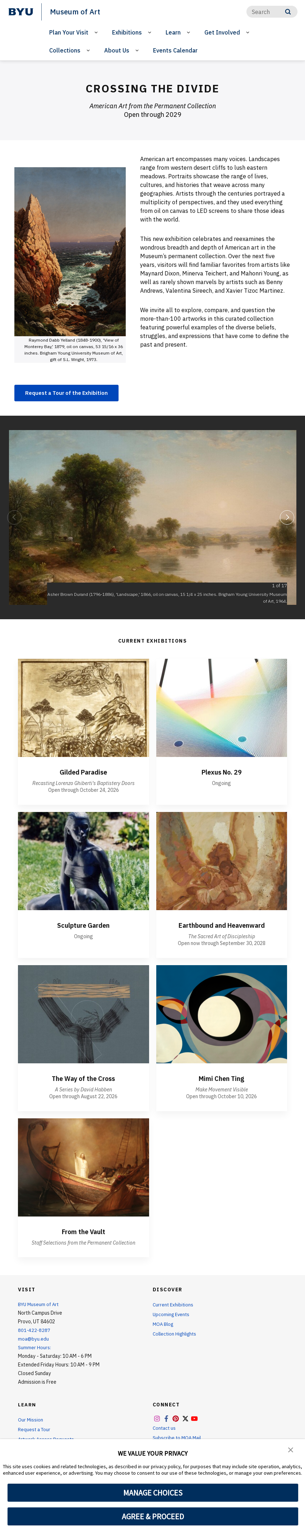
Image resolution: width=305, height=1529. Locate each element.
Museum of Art (76, 11)
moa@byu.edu (34, 1340)
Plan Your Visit (68, 32)
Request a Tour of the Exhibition (70, 393)
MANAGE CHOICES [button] (152, 1493)
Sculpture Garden (83, 926)
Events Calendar (175, 50)
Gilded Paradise (83, 773)
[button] (290, 1449)
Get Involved (222, 32)
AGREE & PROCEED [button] (153, 1516)
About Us (116, 50)
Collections (64, 50)
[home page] (20, 11)
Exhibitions (127, 32)
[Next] (287, 518)
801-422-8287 (34, 1331)
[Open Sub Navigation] (97, 32)
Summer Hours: (34, 1348)
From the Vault (83, 1232)
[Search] (272, 11)
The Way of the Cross (83, 1079)
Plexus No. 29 (221, 773)
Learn (173, 32)
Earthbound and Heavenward (221, 926)
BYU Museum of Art (39, 1305)
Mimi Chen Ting (221, 1079)
